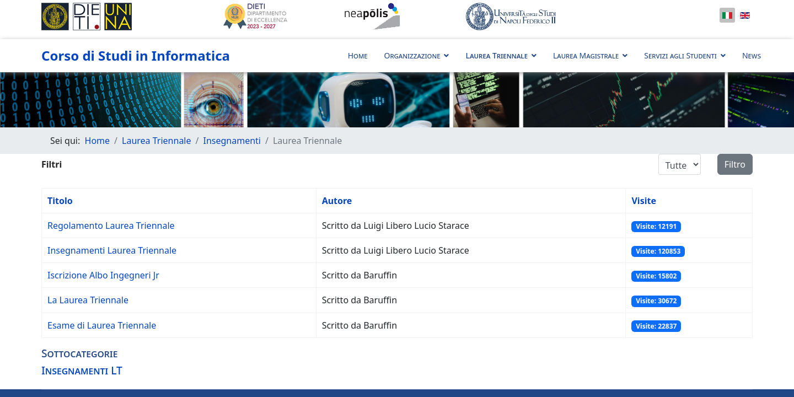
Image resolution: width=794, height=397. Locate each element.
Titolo (60, 201)
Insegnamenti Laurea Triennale (111, 250)
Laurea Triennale (496, 55)
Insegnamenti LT (81, 370)
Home (358, 55)
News (751, 55)
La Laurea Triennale (87, 300)
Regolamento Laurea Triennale (111, 225)
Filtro (735, 164)
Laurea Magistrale (586, 55)
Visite (643, 201)
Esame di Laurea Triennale (101, 325)
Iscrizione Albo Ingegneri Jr (103, 275)
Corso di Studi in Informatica (135, 55)
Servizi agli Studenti (680, 55)
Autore (337, 201)
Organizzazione (412, 55)
